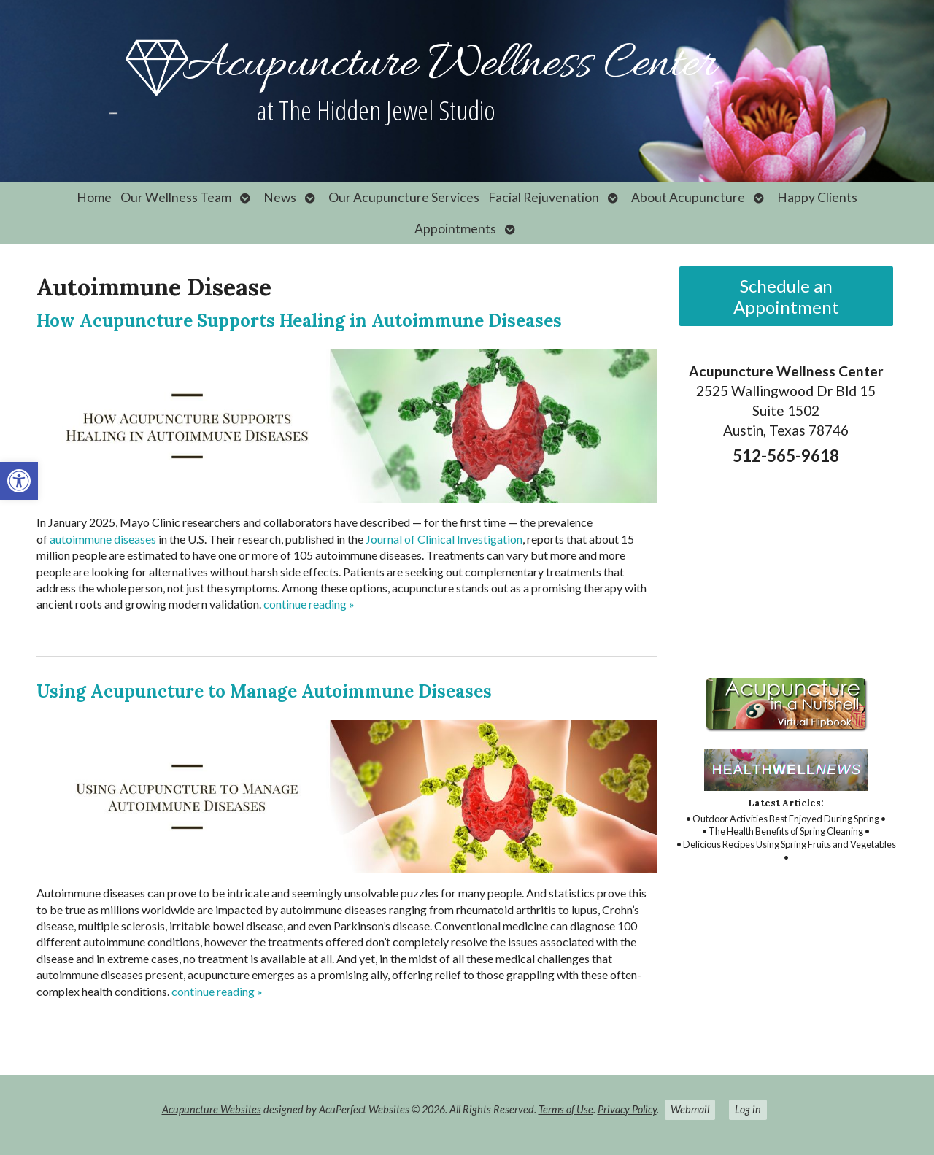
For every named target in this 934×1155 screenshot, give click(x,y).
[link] (19, 481)
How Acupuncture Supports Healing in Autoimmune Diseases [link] (299, 320)
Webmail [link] (690, 1109)
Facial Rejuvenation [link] (543, 197)
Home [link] (94, 197)
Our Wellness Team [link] (175, 197)
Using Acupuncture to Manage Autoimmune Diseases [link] (264, 691)
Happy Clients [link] (817, 197)
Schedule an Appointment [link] (786, 296)
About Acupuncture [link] (688, 197)
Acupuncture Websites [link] (211, 1109)
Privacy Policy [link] (627, 1109)
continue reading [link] (309, 604)
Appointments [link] (455, 228)
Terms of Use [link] (566, 1109)
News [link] (279, 197)
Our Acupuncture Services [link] (403, 197)
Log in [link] (748, 1109)
